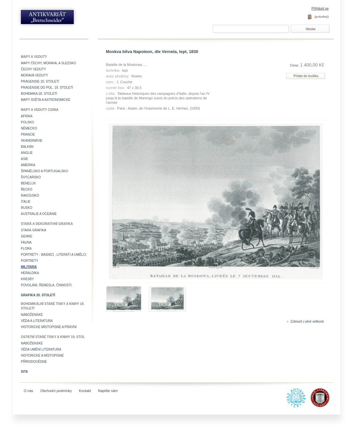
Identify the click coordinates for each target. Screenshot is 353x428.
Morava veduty (34, 75)
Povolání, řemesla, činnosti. (47, 285)
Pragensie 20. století (40, 81)
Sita (24, 371)
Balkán (27, 146)
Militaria (29, 267)
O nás (28, 391)
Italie (25, 201)
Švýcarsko (31, 177)
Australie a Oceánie (39, 214)
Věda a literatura (37, 321)
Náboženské (32, 315)
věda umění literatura (41, 349)
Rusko (26, 208)
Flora (26, 248)
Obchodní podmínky (56, 391)
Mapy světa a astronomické (45, 100)
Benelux (28, 183)
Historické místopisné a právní (49, 327)
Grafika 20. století (38, 295)
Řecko (26, 189)
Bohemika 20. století (39, 93)
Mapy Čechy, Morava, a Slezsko (48, 63)
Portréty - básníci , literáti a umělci (53, 254)
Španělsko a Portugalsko (44, 171)
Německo (29, 128)
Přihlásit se (320, 8)
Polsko (27, 122)
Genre (26, 236)
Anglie (27, 153)
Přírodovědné (34, 361)
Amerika (28, 165)
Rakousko (30, 195)
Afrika (26, 116)
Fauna (26, 242)
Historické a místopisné (42, 355)
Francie (28, 134)
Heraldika (30, 273)
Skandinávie (31, 140)
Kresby (27, 279)
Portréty (29, 261)
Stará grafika (33, 230)
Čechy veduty (33, 69)
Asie (24, 159)
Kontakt (85, 391)
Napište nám (108, 391)
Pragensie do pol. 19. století (47, 87)
